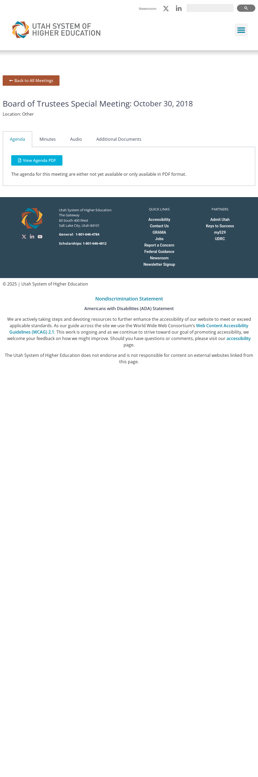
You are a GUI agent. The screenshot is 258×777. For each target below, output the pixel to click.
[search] (209, 8)
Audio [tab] (76, 139)
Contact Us (159, 226)
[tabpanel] (129, 166)
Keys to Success (220, 226)
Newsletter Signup (159, 264)
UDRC (220, 239)
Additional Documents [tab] (118, 139)
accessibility (239, 338)
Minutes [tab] (47, 139)
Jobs (159, 239)
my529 (220, 232)
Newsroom (159, 258)
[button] (241, 30)
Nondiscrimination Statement (129, 298)
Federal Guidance (159, 251)
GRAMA (159, 232)
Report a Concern (159, 245)
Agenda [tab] (17, 139)
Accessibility (159, 219)
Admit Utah (219, 219)
